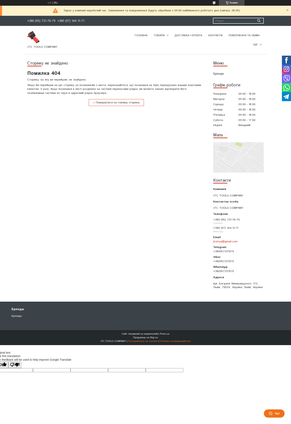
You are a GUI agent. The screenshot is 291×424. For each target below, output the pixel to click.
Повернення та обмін (244, 35)
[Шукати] (258, 20)
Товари (159, 35)
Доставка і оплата (188, 35)
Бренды (17, 316)
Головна (141, 35)
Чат (274, 413)
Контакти (215, 35)
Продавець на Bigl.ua (145, 337)
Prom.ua (164, 334)
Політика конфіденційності (175, 341)
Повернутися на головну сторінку (118, 103)
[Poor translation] (14, 364)
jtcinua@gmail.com (225, 242)
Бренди (218, 74)
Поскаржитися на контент (143, 341)
